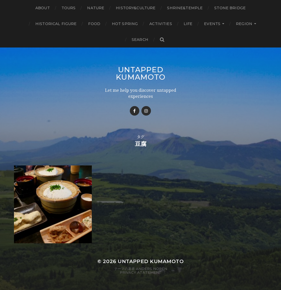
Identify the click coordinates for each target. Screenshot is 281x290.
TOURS (68, 8)
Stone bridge (230, 8)
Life (188, 23)
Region (244, 23)
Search (140, 39)
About (42, 8)
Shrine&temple (185, 8)
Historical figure (56, 23)
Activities (160, 23)
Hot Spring (125, 23)
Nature (95, 8)
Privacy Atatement (140, 272)
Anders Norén (151, 269)
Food (94, 23)
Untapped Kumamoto (140, 73)
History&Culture (135, 8)
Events (212, 23)
